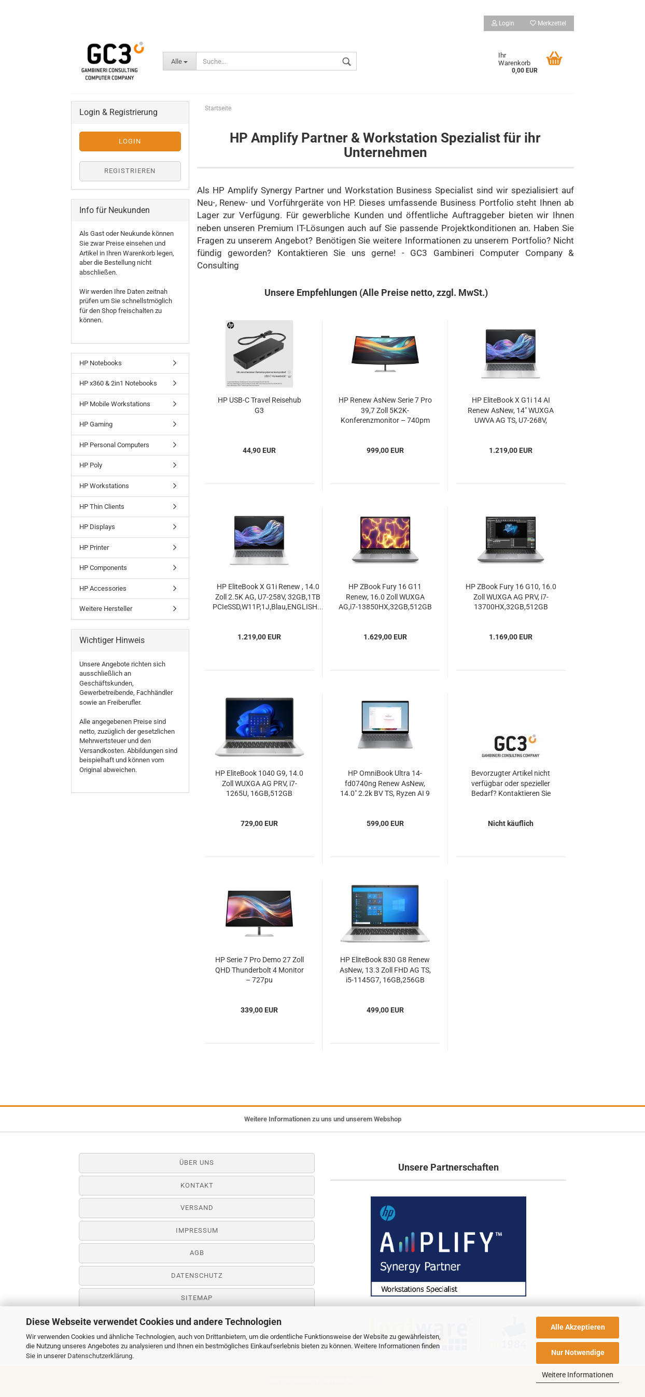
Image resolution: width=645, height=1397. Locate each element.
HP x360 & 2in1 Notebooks (118, 383)
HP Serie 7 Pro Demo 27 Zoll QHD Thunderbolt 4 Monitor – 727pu (259, 970)
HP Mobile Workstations (114, 404)
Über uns (196, 1162)
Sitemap (197, 1298)
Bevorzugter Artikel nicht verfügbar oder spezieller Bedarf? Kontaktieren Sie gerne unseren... (511, 784)
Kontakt (197, 1185)
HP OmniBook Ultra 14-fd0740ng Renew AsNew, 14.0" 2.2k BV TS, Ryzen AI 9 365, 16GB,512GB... (385, 784)
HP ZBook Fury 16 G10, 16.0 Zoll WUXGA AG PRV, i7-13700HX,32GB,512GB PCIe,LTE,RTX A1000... (511, 597)
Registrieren (130, 171)
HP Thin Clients (101, 506)
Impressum (197, 1230)
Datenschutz (197, 1275)
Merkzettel (548, 23)
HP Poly (90, 465)
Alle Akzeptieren (578, 1327)
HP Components (103, 568)
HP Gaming (96, 424)
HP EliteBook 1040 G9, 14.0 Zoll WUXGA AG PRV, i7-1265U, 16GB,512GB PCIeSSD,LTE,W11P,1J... (259, 784)
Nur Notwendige (578, 1352)
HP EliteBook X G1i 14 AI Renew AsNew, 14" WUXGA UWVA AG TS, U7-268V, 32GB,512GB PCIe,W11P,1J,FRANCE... (511, 411)
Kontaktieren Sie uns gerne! (336, 253)
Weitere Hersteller (105, 608)
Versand (197, 1207)
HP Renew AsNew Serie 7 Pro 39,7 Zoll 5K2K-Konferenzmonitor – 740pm (385, 410)
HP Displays (97, 527)
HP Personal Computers (114, 445)
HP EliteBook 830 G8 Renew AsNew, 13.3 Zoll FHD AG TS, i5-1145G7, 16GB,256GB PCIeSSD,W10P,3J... (385, 971)
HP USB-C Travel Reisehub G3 (259, 405)
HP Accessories (103, 588)
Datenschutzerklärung (99, 1356)
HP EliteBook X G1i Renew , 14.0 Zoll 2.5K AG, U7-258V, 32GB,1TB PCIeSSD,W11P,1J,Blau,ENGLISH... (268, 596)
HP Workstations (104, 486)
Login (503, 23)
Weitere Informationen (577, 1375)
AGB (197, 1253)
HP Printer (94, 547)
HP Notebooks (100, 363)
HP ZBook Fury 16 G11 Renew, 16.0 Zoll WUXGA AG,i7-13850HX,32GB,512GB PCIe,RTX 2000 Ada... (385, 597)
